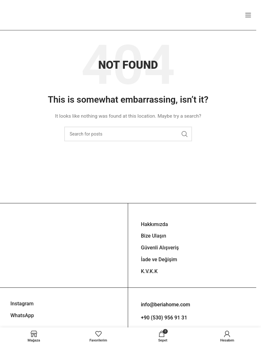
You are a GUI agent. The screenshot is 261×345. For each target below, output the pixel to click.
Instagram (22, 304)
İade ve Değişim (159, 259)
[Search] (128, 134)
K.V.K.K (149, 271)
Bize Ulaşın (153, 236)
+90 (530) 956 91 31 (164, 318)
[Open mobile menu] (248, 15)
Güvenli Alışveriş (160, 248)
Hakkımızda (154, 224)
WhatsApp (22, 315)
